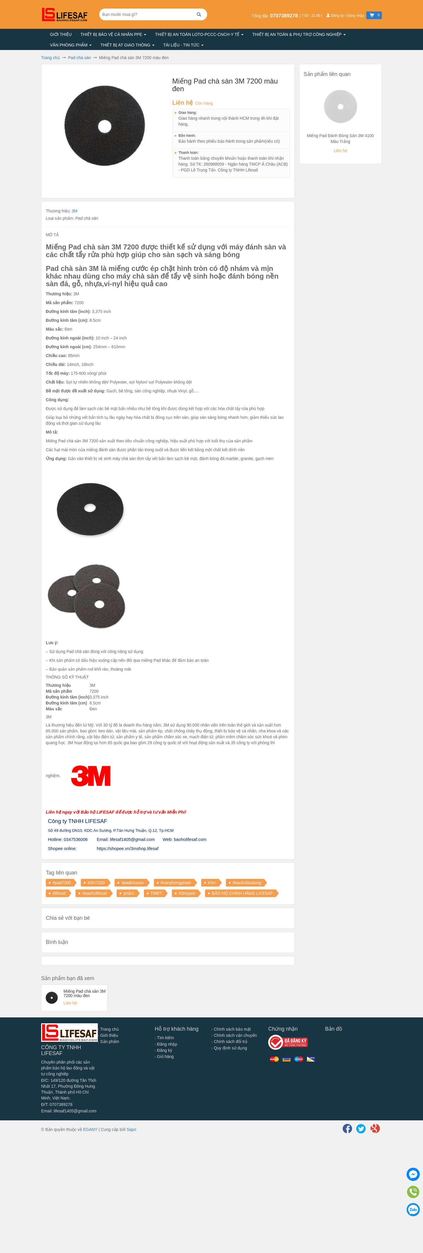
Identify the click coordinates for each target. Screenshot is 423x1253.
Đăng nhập (166, 1044)
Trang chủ (108, 1029)
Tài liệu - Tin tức (183, 45)
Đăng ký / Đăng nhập (345, 16)
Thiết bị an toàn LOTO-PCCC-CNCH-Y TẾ (199, 34)
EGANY (90, 1129)
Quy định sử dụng (229, 1048)
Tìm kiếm (164, 1037)
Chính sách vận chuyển (234, 1035)
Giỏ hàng (164, 1056)
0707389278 (284, 16)
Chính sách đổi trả (229, 1041)
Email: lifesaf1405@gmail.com (69, 1111)
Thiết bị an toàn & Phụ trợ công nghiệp (299, 34)
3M (74, 211)
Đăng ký (163, 1050)
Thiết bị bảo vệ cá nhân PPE (113, 34)
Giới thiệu (61, 34)
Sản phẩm (108, 1041)
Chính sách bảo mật (231, 1029)
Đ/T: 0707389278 (57, 1104)
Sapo (131, 1129)
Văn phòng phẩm (71, 45)
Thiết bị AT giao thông (127, 45)
